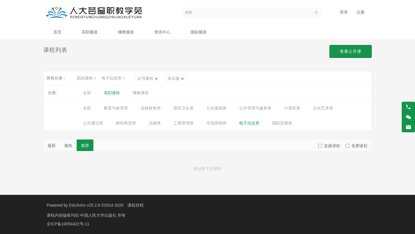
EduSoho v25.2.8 (84, 205)
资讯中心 (162, 32)
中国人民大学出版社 (99, 215)
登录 (344, 12)
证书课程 (147, 78)
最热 (68, 145)
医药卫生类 (183, 108)
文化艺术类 (323, 108)
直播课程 (329, 146)
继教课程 (141, 92)
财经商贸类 (126, 123)
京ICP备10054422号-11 (68, 224)
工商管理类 (183, 123)
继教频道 (126, 32)
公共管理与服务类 (255, 108)
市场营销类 (216, 123)
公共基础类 (216, 108)
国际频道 (198, 32)
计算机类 (292, 108)
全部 (87, 92)
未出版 (175, 78)
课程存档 (135, 205)
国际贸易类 (282, 123)
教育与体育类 (116, 108)
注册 (360, 12)
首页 (57, 32)
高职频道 (90, 32)
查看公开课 (350, 51)
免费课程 (356, 146)
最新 (52, 145)
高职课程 (87, 78)
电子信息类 (113, 78)
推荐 (85, 145)
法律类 (155, 123)
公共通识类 (93, 123)
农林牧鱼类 (151, 108)
